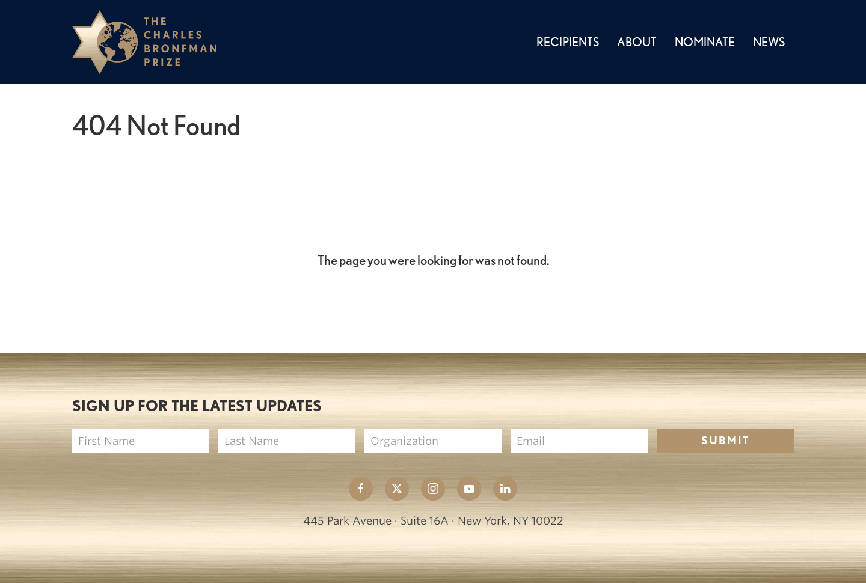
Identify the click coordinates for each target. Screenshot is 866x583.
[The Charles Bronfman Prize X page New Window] (397, 489)
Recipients (567, 42)
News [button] (769, 42)
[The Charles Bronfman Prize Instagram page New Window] (433, 489)
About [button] (637, 42)
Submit (725, 440)
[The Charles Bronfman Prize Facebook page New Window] (361, 489)
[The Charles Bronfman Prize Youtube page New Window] (469, 489)
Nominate (705, 42)
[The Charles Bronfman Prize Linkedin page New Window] (505, 489)
